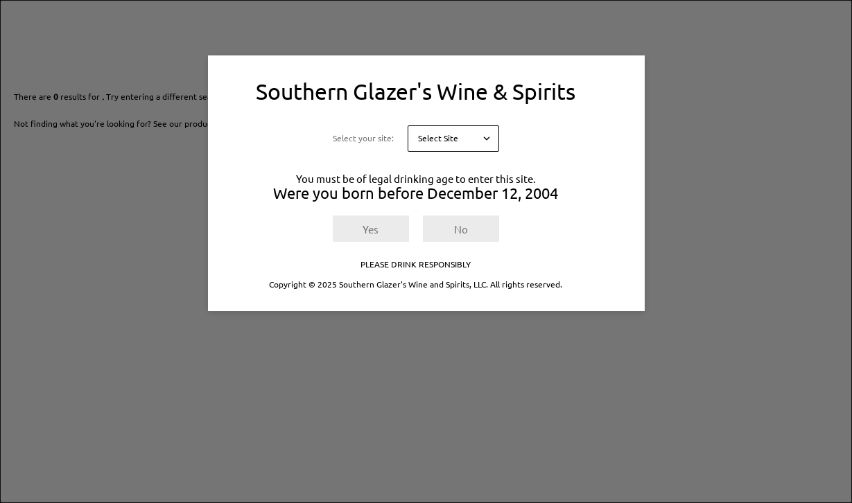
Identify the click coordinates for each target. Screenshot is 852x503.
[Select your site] (453, 138)
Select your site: (363, 138)
